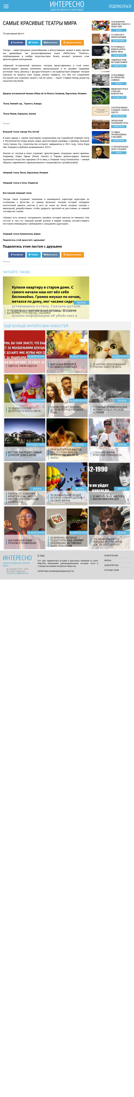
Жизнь (107, 1078)
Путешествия (111, 1087)
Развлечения (111, 1073)
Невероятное (111, 1083)
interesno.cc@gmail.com (17, 1090)
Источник (6, 779)
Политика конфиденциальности (56, 1089)
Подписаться (120, 6)
